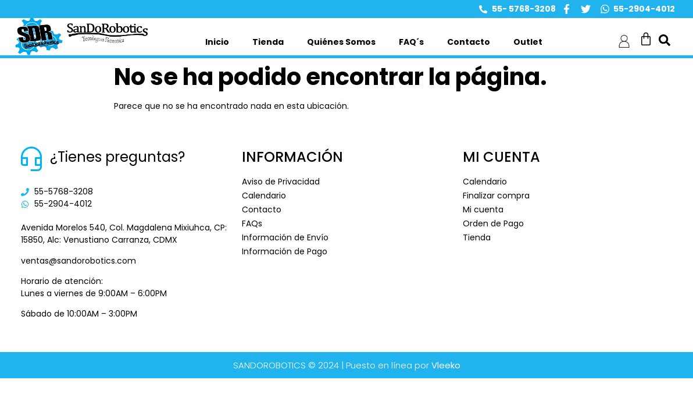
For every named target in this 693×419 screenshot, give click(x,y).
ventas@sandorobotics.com (78, 261)
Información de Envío (285, 237)
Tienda (268, 42)
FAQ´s (411, 42)
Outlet (527, 42)
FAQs (252, 223)
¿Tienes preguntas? (117, 156)
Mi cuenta (483, 209)
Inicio (217, 42)
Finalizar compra (496, 195)
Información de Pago (284, 251)
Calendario (264, 195)
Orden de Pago (493, 223)
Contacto (468, 42)
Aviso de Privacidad (281, 181)
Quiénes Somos (341, 42)
